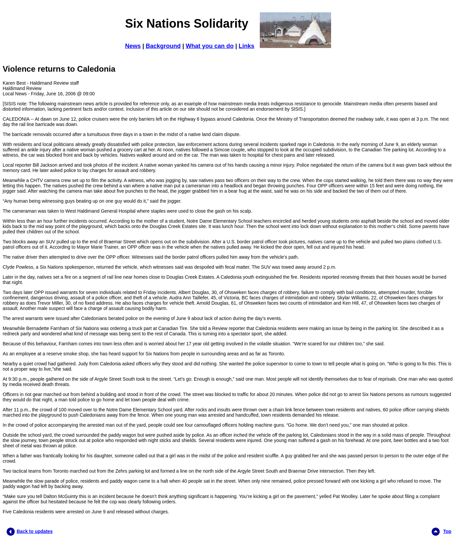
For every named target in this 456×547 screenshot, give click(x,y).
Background (163, 46)
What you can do (210, 46)
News (133, 46)
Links (246, 46)
